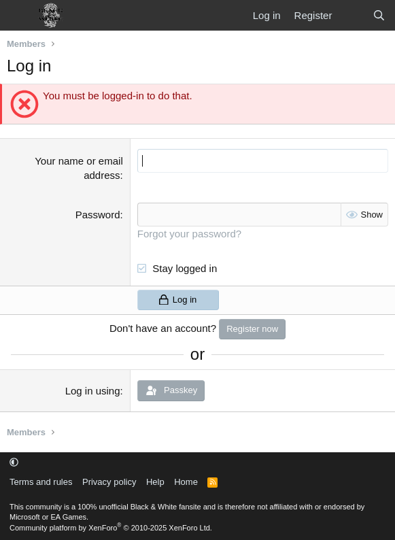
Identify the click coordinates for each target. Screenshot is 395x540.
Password (97, 214)
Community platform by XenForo (111, 528)
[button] (14, 462)
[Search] (379, 15)
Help (155, 482)
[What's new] (352, 15)
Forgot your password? (189, 233)
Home (186, 482)
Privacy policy (109, 482)
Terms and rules (41, 482)
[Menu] (19, 15)
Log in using (92, 390)
